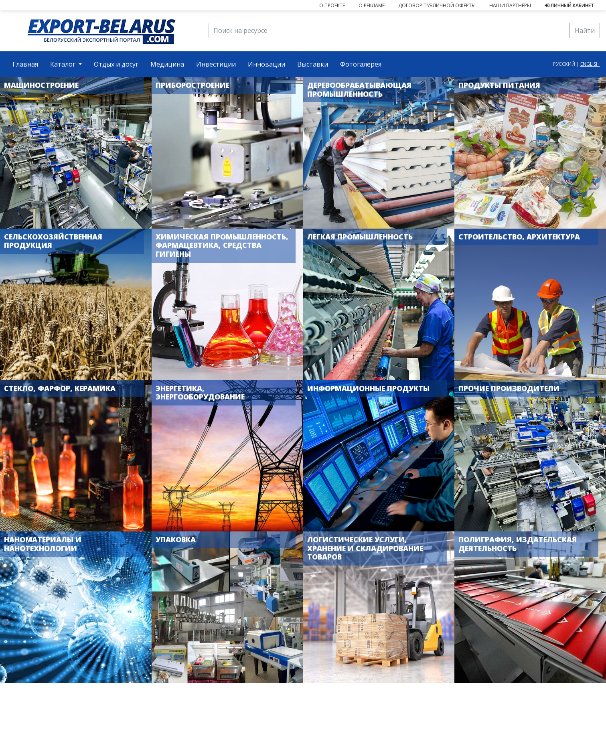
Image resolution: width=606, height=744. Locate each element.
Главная (28, 64)
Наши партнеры (510, 5)
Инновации (266, 64)
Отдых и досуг (116, 64)
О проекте (332, 5)
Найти (585, 30)
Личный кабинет (569, 5)
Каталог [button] (63, 64)
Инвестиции (216, 64)
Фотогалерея (360, 64)
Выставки (312, 64)
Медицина (167, 64)
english (590, 64)
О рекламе (372, 5)
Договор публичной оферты (437, 5)
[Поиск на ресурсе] (389, 30)
